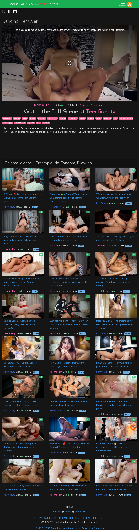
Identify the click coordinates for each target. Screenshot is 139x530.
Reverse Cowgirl (126, 118)
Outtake (45, 123)
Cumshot (107, 118)
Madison (84, 105)
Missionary (72, 118)
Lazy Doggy (7, 123)
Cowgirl (91, 118)
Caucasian (7, 118)
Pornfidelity (9, 206)
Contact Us (80, 511)
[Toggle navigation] (133, 12)
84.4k (72, 105)
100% (58, 105)
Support (57, 511)
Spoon (98, 118)
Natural (32, 118)
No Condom (52, 118)
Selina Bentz (97, 105)
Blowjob (63, 118)
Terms (68, 511)
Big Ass (31, 123)
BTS (38, 123)
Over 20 (17, 118)
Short (25, 118)
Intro (115, 118)
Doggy (82, 118)
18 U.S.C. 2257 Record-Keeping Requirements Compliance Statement (69, 528)
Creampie (41, 118)
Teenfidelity (41, 105)
